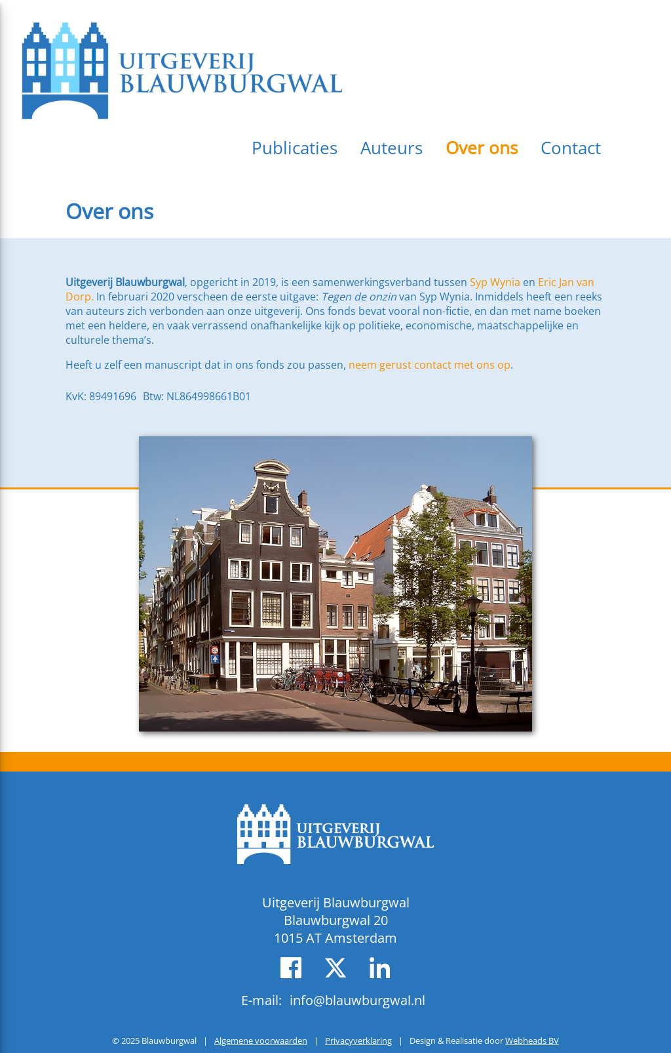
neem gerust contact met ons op (429, 365)
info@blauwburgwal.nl (357, 1000)
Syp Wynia (495, 282)
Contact (571, 147)
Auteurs (391, 147)
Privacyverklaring (358, 1040)
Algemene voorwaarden (260, 1040)
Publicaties (294, 147)
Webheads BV (532, 1040)
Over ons (482, 147)
